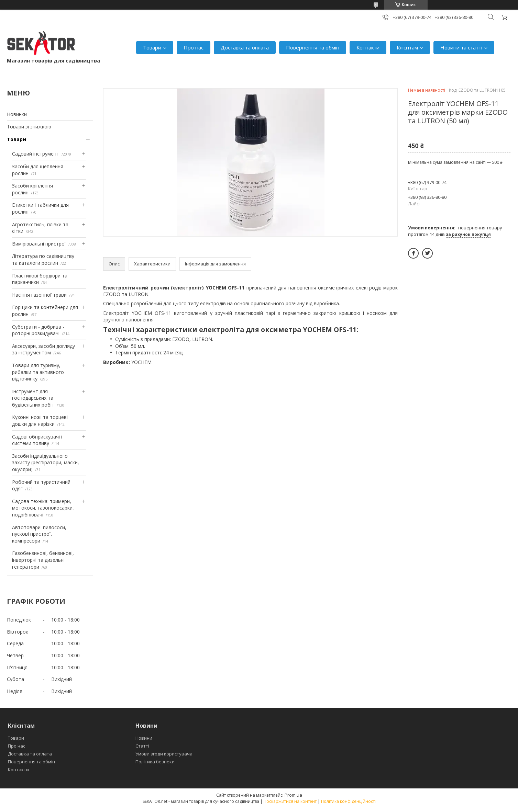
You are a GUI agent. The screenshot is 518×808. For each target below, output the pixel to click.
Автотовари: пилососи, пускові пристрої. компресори (39, 534)
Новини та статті (461, 47)
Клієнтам (407, 47)
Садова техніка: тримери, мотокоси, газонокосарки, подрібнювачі (43, 508)
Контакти (367, 47)
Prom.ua (293, 795)
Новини (143, 738)
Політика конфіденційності (348, 801)
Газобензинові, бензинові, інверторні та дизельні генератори (43, 560)
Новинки (17, 114)
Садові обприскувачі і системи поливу (37, 440)
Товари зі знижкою (29, 126)
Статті (142, 746)
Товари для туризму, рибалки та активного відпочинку (38, 372)
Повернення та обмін (312, 47)
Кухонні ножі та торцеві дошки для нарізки (40, 420)
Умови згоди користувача (163, 754)
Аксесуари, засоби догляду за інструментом (43, 349)
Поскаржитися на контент (290, 801)
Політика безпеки (155, 762)
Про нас (193, 47)
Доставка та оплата (245, 47)
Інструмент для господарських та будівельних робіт (33, 398)
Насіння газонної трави (39, 295)
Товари (152, 47)
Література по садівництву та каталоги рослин (43, 259)
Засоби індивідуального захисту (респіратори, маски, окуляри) (45, 463)
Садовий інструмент (35, 153)
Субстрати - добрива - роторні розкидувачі (38, 330)
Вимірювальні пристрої (39, 243)
